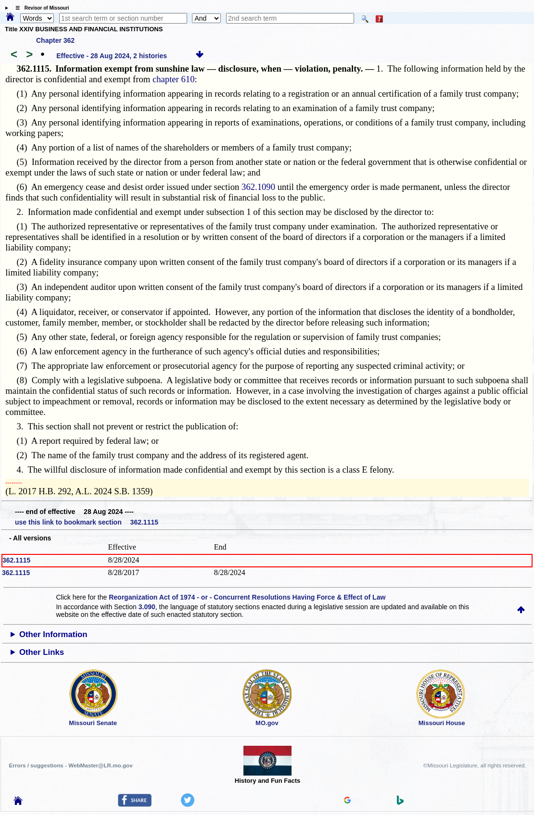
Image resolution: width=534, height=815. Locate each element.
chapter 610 (174, 79)
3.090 (147, 607)
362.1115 (16, 560)
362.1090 (258, 187)
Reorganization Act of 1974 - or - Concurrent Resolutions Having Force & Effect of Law (247, 597)
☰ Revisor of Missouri (40, 8)
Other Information (53, 634)
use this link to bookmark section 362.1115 (86, 522)
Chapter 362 (55, 40)
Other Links (41, 652)
